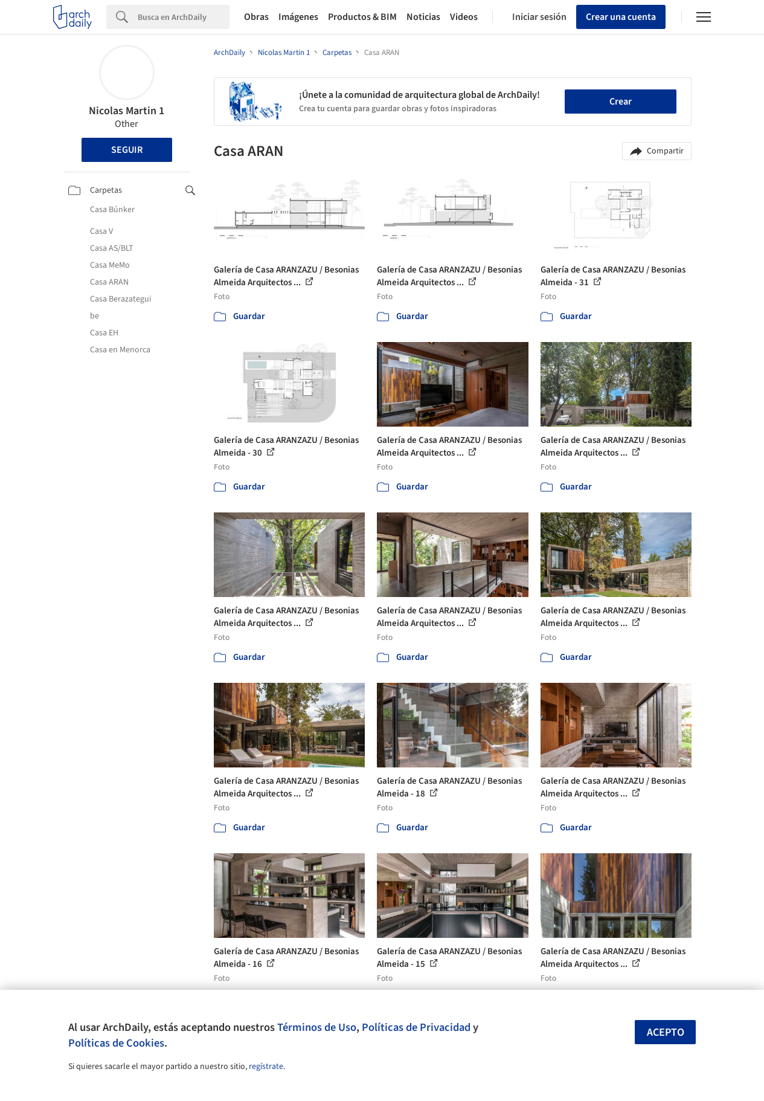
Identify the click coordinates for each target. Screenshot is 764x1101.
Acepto (665, 1032)
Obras (256, 17)
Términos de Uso (316, 1027)
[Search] (184, 17)
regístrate (266, 1067)
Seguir (127, 150)
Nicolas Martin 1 (126, 110)
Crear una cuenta (621, 17)
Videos (464, 17)
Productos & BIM (362, 17)
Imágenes (298, 17)
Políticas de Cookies (116, 1043)
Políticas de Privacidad (416, 1027)
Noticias (423, 17)
